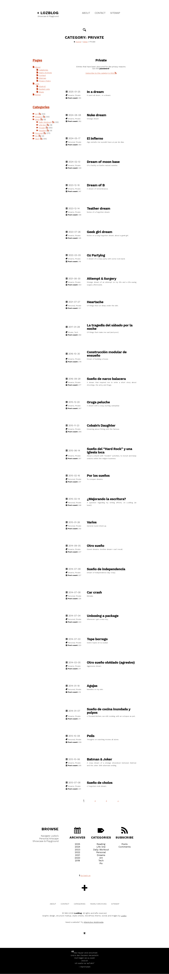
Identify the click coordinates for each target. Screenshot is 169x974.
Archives (77, 833)
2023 (77, 849)
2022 (77, 852)
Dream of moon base (103, 162)
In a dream (95, 92)
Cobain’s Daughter (101, 425)
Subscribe (124, 833)
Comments (125, 847)
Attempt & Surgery (101, 278)
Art (36, 115)
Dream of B (96, 185)
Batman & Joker (99, 759)
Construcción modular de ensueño (107, 354)
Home (78, 42)
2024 (77, 847)
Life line (42, 129)
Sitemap (115, 13)
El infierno (95, 138)
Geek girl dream (99, 232)
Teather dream (98, 208)
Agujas (92, 686)
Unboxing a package (102, 615)
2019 (77, 860)
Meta (85, 42)
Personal (39, 138)
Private (42, 132)
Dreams (38, 118)
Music (41, 93)
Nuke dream (96, 115)
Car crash (94, 592)
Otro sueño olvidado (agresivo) (111, 662)
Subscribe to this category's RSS (101, 73)
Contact (100, 13)
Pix (36, 141)
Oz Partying (96, 255)
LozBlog (48, 13)
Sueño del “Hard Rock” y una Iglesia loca (109, 450)
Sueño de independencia (106, 569)
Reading (42, 135)
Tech (37, 144)
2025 (77, 844)
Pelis (90, 736)
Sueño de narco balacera (106, 379)
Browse (50, 829)
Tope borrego (97, 639)
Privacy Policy (45, 82)
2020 (77, 858)
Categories (43, 70)
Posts (125, 844)
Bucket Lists (44, 90)
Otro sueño (95, 546)
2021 (77, 855)
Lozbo (123, 916)
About (86, 13)
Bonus (38, 96)
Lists (37, 84)
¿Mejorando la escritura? (106, 499)
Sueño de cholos (99, 782)
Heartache (95, 302)
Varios (92, 522)
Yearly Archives (45, 73)
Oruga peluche (98, 402)
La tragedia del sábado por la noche (109, 327)
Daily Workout (45, 124)
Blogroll (42, 87)
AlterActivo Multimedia (93, 922)
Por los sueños (98, 475)
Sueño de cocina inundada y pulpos (108, 711)
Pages (37, 60)
